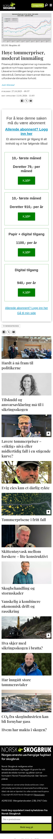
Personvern (39, 794)
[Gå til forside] (9, 5)
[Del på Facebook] (22, 101)
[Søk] (46, 5)
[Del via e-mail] (31, 101)
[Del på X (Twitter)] (26, 101)
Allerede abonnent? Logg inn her (26, 308)
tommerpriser (11, 326)
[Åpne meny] (50, 5)
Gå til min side (26, 313)
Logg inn (37, 5)
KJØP (26, 180)
